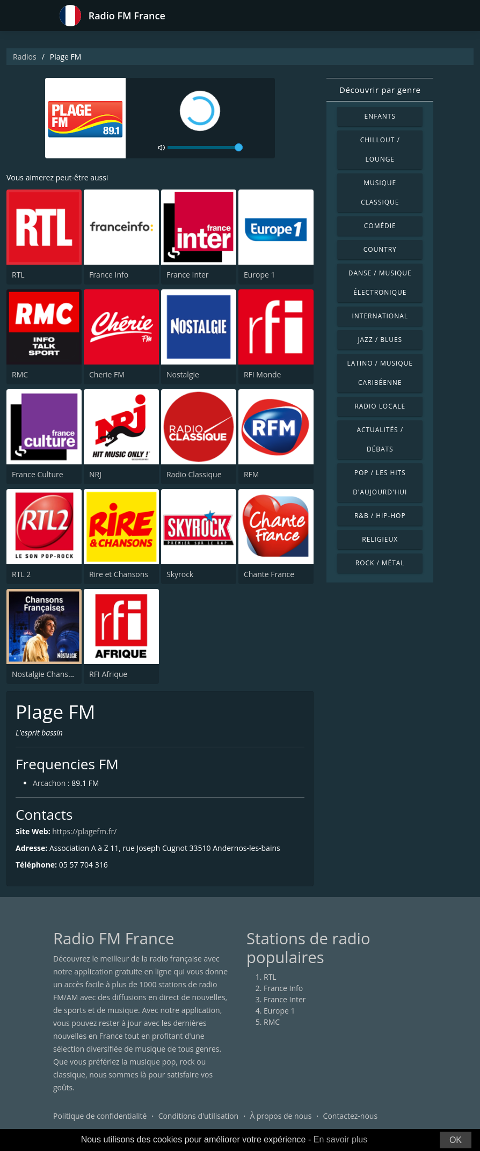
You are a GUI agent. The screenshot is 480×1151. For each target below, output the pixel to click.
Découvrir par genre (379, 89)
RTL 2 (21, 574)
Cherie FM (107, 374)
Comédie (380, 225)
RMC (20, 374)
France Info (108, 274)
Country (380, 249)
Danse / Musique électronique (380, 282)
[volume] (205, 147)
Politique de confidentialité (100, 1116)
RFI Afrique (108, 674)
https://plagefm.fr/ (84, 831)
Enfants (380, 116)
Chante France (269, 574)
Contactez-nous (350, 1116)
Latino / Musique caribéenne (380, 373)
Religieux (380, 539)
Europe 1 (259, 274)
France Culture (37, 474)
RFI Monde (262, 374)
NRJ (95, 474)
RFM (251, 474)
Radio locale (379, 406)
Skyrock (179, 574)
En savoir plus (341, 1139)
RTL (18, 274)
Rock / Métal (380, 562)
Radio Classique (194, 474)
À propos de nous (280, 1116)
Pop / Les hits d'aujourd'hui (380, 482)
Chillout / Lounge (380, 149)
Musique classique (380, 192)
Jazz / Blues (380, 339)
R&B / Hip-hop (380, 515)
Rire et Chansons (118, 574)
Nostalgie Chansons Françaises (66, 674)
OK (455, 1140)
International (380, 315)
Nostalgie (182, 374)
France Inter (187, 274)
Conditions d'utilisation (198, 1116)
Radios (25, 57)
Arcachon (49, 783)
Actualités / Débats (380, 439)
